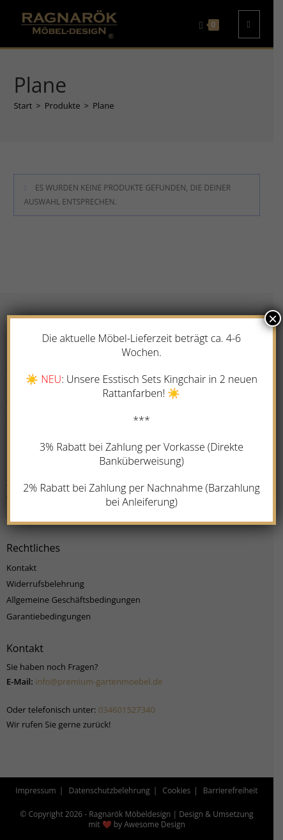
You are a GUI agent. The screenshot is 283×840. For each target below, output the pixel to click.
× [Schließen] (272, 318)
